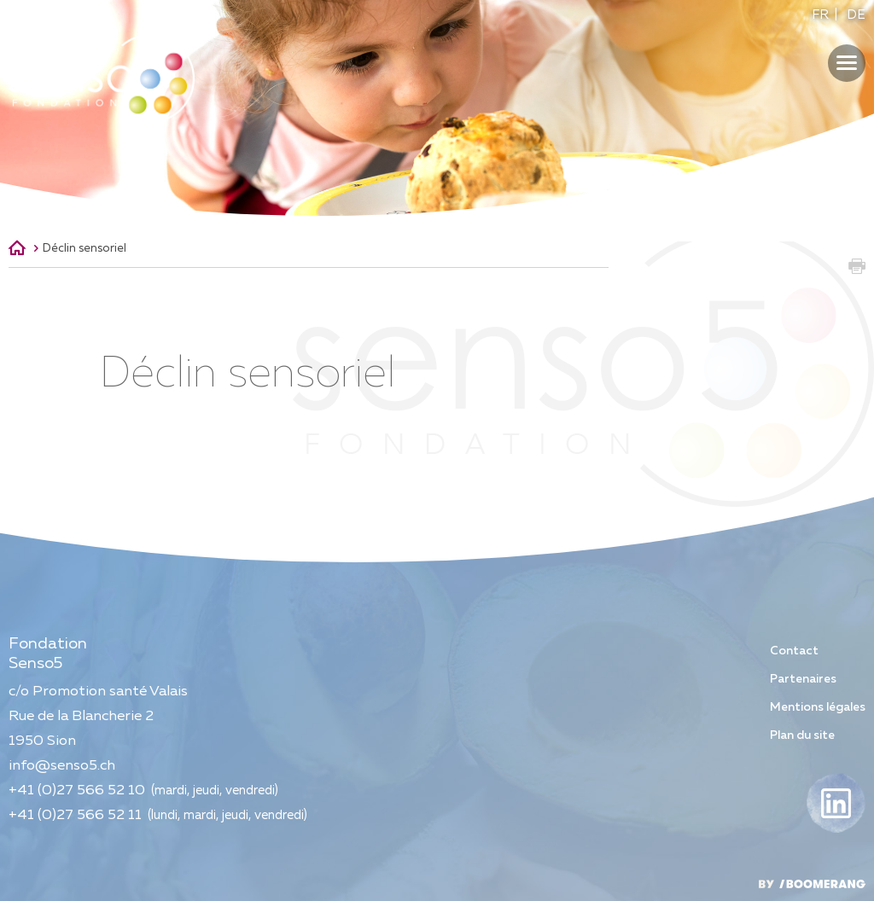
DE (856, 15)
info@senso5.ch (62, 766)
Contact (794, 651)
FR (820, 15)
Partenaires (803, 679)
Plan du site (802, 735)
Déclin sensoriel (84, 248)
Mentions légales (817, 707)
